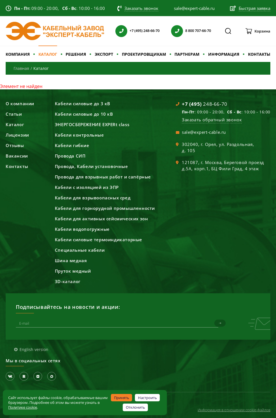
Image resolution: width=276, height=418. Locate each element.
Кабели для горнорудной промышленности (105, 208)
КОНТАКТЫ (259, 54)
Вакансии (17, 156)
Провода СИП (70, 156)
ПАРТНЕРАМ (186, 54)
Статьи (14, 114)
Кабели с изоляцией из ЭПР (87, 187)
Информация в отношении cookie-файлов (234, 409)
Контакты (17, 166)
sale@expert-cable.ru (204, 132)
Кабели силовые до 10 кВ (84, 114)
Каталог (15, 124)
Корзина (262, 31)
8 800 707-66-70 (198, 30)
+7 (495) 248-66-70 (144, 30)
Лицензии (17, 135)
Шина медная (71, 260)
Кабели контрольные (79, 135)
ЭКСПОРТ (104, 54)
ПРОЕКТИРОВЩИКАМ (144, 54)
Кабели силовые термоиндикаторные (98, 239)
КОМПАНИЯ (18, 54)
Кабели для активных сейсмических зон (101, 218)
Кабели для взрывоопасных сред (92, 198)
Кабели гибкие (72, 145)
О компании (20, 103)
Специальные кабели (80, 250)
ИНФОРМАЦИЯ (223, 54)
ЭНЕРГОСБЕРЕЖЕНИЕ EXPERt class (92, 124)
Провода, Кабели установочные (91, 166)
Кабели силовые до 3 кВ (82, 103)
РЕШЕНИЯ (76, 54)
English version (34, 349)
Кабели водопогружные (82, 229)
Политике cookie (22, 407)
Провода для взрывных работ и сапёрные (103, 177)
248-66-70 (204, 104)
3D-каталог (68, 281)
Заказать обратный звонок (212, 119)
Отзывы (15, 145)
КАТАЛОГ (47, 54)
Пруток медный (73, 271)
